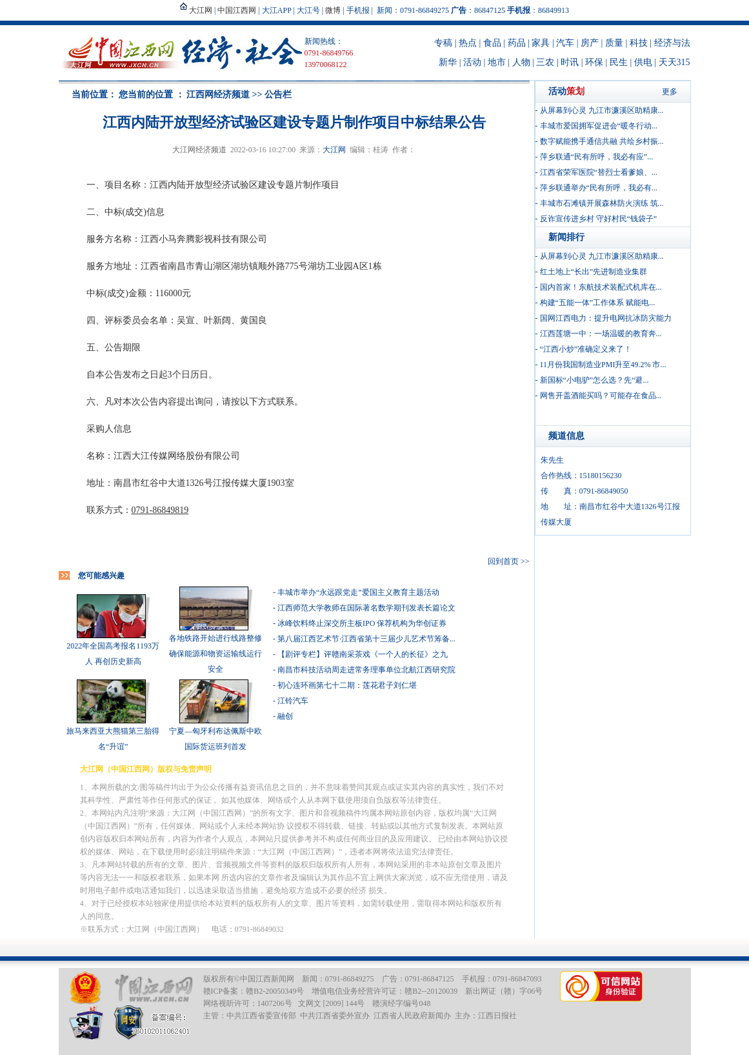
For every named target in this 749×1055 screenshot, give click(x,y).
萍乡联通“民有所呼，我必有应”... (597, 156)
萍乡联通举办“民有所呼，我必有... (598, 187)
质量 (614, 43)
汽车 (565, 43)
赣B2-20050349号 (275, 991)
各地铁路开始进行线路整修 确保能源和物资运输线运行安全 (215, 654)
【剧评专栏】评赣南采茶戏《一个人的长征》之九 (362, 654)
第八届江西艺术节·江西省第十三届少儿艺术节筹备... (366, 638)
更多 (669, 91)
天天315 (674, 62)
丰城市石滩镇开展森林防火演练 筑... (602, 203)
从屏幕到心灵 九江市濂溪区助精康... (602, 110)
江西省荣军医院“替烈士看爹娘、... (598, 172)
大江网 (334, 149)
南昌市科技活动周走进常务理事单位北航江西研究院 (366, 669)
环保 (594, 62)
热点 (468, 43)
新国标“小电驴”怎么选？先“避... (594, 380)
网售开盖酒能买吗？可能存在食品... (601, 395)
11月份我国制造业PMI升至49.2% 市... (603, 364)
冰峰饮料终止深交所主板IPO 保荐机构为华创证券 (361, 623)
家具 (541, 43)
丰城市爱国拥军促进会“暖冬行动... (598, 125)
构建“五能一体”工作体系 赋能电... (597, 302)
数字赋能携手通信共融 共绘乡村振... (602, 141)
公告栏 (278, 94)
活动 (472, 62)
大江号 (308, 10)
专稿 (443, 43)
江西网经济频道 (218, 94)
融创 (285, 716)
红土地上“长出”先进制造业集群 (594, 271)
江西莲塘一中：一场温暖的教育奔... (601, 333)
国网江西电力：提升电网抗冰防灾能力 (606, 318)
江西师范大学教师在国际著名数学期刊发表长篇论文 (366, 607)
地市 (497, 62)
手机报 (358, 10)
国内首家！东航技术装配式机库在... (601, 287)
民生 (619, 62)
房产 (590, 43)
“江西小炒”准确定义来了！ (586, 349)
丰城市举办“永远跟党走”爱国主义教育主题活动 (358, 592)
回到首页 (503, 561)
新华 (448, 62)
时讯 (570, 62)
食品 (492, 43)
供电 (643, 62)
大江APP (277, 10)
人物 (521, 62)
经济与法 (672, 43)
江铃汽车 (292, 700)
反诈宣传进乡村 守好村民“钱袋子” (598, 218)
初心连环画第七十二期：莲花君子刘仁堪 (347, 685)
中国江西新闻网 (267, 978)
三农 (545, 62)
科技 (639, 43)
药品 (517, 43)
